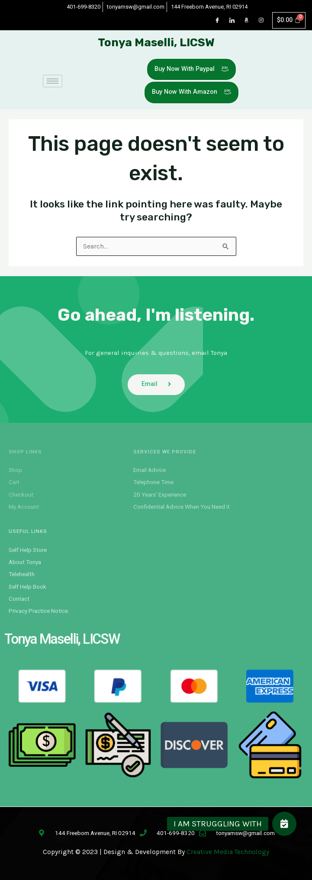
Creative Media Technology (228, 852)
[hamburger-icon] (52, 81)
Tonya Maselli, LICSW (156, 42)
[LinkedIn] (231, 20)
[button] (284, 824)
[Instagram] (261, 20)
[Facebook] (217, 20)
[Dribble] (246, 20)
